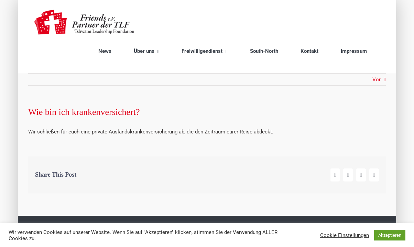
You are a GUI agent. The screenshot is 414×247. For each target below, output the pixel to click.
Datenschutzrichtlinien (239, 197)
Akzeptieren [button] (389, 235)
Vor (376, 50)
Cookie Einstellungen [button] (344, 235)
